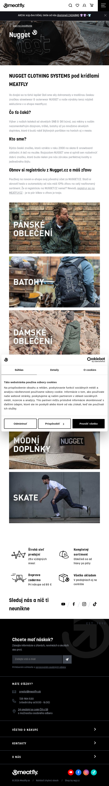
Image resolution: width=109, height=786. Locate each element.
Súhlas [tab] (19, 369)
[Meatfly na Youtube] (63, 604)
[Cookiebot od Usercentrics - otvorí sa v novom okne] (89, 359)
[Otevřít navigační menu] (103, 5)
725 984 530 (26, 699)
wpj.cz (76, 781)
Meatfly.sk (25, 781)
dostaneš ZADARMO (68, 15)
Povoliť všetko (88, 423)
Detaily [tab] (54, 369)
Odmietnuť (20, 423)
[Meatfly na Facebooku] (74, 604)
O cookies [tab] (89, 369)
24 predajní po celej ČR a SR (33, 710)
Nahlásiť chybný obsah (47, 781)
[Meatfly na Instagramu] (84, 604)
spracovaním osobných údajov (51, 667)
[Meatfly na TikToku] (95, 604)
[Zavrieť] (105, 15)
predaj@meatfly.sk (30, 691)
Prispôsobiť (54, 423)
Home (29, 26)
